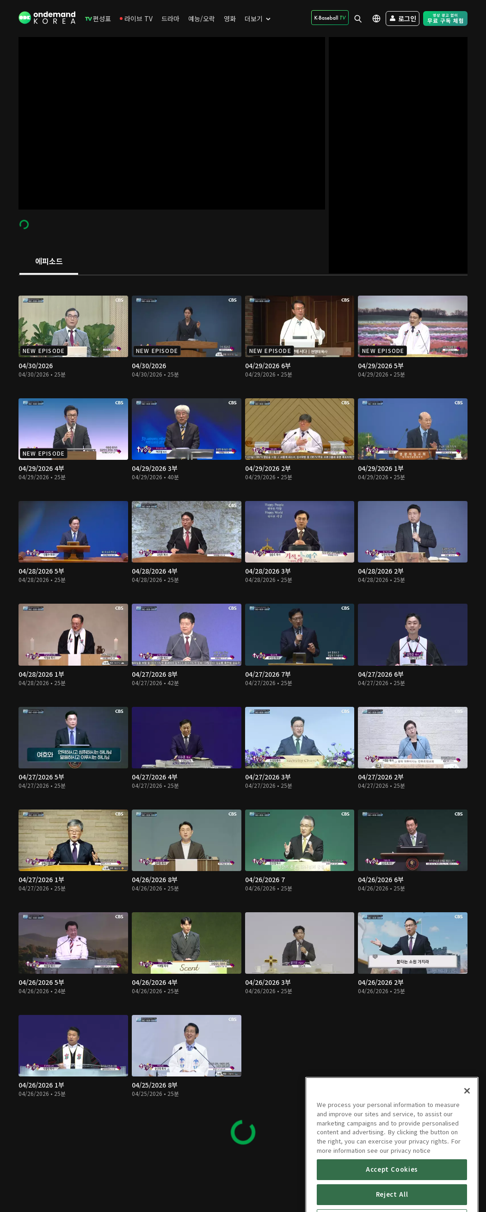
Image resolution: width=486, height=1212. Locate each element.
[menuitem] (98, 18)
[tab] (48, 262)
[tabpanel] (243, 715)
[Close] (467, 1128)
